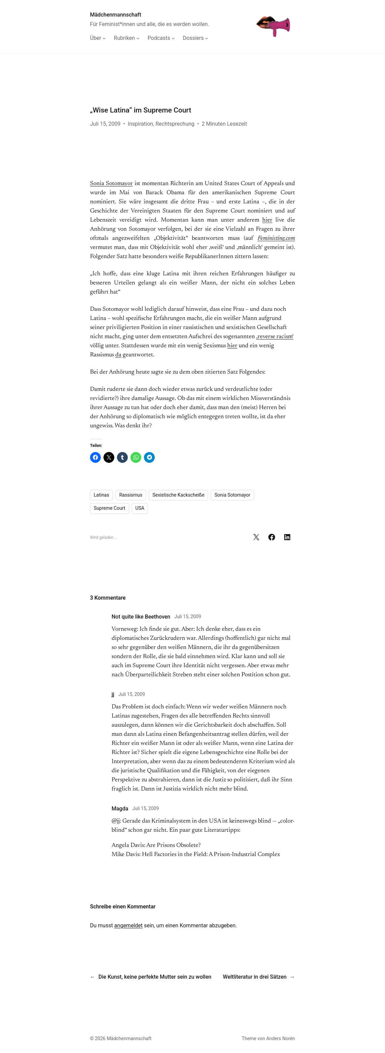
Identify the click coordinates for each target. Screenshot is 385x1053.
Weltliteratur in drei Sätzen (255, 977)
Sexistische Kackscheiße (178, 495)
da (118, 355)
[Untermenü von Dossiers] (195, 38)
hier (267, 220)
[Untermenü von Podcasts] (161, 38)
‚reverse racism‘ (274, 337)
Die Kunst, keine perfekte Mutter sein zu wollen (154, 977)
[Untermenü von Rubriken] (127, 38)
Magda (120, 808)
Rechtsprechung (175, 124)
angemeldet (128, 925)
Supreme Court (109, 508)
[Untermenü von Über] (98, 38)
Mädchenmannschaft (115, 14)
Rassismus (131, 495)
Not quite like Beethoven (141, 616)
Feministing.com (276, 238)
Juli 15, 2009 (187, 616)
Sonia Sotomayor (111, 184)
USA (140, 508)
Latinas (101, 495)
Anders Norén (280, 1038)
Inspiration (140, 124)
